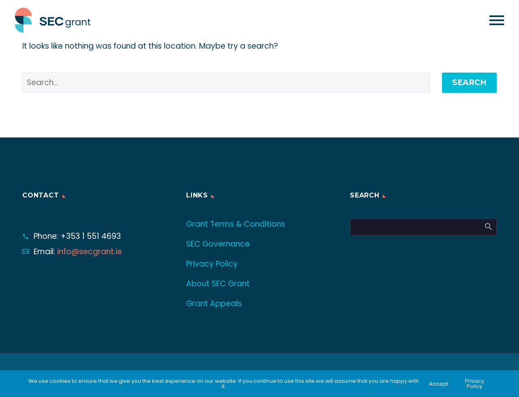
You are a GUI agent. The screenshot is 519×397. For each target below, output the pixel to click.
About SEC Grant (218, 283)
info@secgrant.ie (89, 251)
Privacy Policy (212, 263)
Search (469, 82)
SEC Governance (218, 243)
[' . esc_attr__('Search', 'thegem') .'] (226, 83)
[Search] (423, 227)
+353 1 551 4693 (90, 236)
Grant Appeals (214, 303)
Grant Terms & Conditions (235, 224)
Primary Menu (496, 20)
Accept (438, 384)
